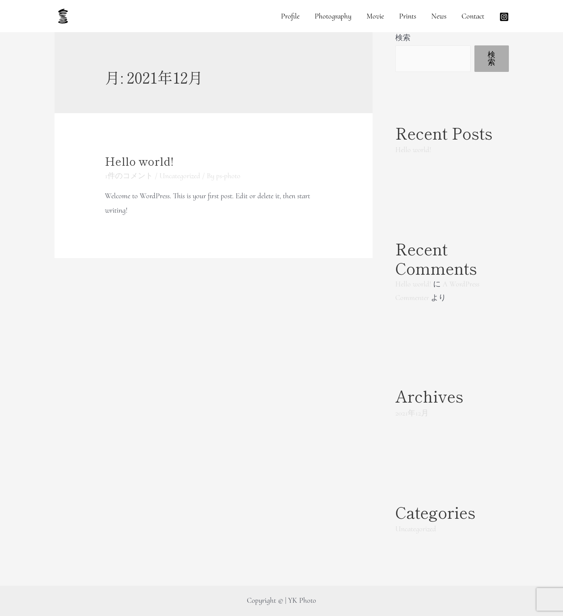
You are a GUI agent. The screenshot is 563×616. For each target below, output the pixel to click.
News (438, 16)
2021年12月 (412, 413)
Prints (407, 16)
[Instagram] (504, 17)
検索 (402, 37)
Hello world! (139, 160)
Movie (375, 16)
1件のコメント (129, 175)
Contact (473, 16)
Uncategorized (179, 175)
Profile (290, 16)
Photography (333, 16)
